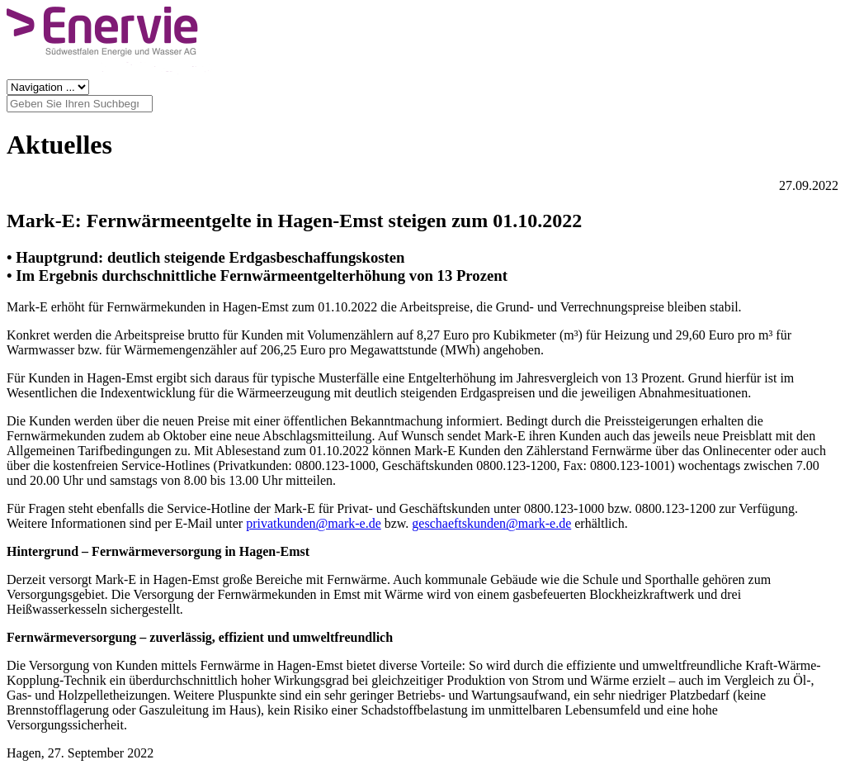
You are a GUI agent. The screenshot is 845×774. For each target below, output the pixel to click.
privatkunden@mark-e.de (313, 523)
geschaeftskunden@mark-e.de (491, 523)
